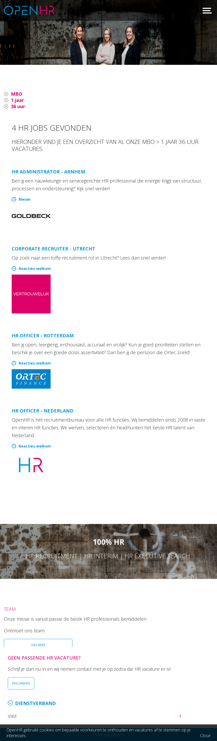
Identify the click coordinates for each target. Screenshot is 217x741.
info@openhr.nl (43, 700)
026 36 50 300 (42, 693)
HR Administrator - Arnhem (48, 172)
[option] (108, 32)
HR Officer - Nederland (42, 411)
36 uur (18, 106)
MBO (16, 94)
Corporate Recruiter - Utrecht (53, 249)
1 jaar (17, 100)
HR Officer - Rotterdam (43, 335)
